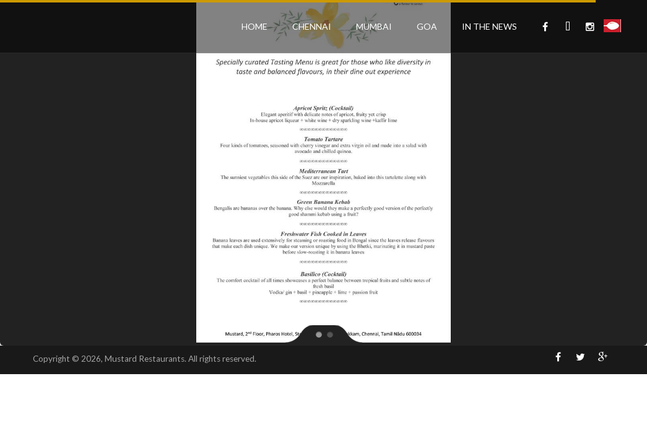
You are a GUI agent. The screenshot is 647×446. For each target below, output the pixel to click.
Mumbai (374, 26)
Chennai (311, 26)
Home (254, 26)
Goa (427, 26)
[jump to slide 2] (329, 334)
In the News (489, 26)
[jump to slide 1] (318, 334)
